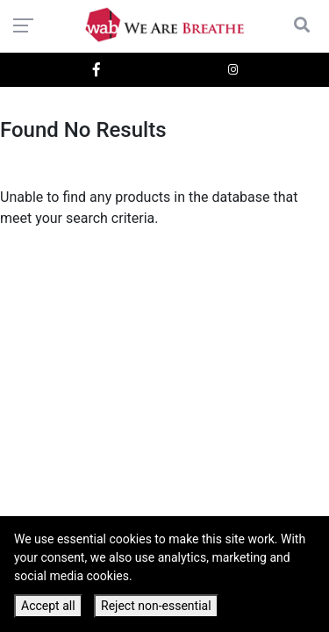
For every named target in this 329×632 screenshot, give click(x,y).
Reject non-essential (156, 606)
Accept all (48, 606)
